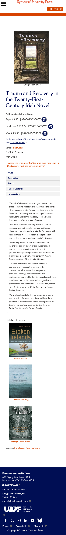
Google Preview (31, 85)
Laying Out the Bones (20, 441)
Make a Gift (39, 526)
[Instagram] (19, 520)
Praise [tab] (10, 173)
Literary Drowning (20, 399)
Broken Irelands (21, 358)
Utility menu (55, 9)
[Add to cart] (44, 119)
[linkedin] (25, 520)
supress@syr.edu (10, 484)
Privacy (5, 526)
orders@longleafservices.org (15, 501)
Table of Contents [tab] (15, 189)
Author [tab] (11, 183)
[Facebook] (5, 520)
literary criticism (32, 448)
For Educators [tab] (14, 194)
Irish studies (19, 448)
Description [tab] (13, 178)
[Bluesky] (39, 520)
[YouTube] (32, 520)
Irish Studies (17, 147)
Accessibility (22, 526)
